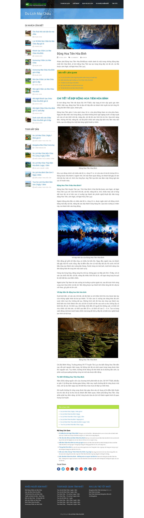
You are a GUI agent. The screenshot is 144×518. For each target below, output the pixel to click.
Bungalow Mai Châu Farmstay (43, 145)
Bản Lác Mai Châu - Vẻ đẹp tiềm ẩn (34, 498)
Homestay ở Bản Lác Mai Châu (33, 504)
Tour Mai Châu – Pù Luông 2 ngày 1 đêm (68, 494)
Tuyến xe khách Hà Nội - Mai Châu (34, 496)
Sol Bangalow (93, 496)
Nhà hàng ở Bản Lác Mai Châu (33, 490)
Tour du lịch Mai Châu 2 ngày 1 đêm (67, 490)
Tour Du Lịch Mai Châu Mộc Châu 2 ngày (71, 424)
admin (84, 57)
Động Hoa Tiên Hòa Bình (71, 53)
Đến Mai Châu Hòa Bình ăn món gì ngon (71, 442)
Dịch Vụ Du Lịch (87, 3)
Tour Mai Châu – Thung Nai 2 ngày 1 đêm (68, 504)
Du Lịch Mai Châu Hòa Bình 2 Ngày (70, 414)
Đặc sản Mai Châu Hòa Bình (32, 492)
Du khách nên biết (102, 3)
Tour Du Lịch (65, 3)
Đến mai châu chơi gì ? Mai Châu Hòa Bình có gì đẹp (75, 452)
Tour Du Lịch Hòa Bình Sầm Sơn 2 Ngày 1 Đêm (42, 183)
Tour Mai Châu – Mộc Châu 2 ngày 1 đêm (68, 500)
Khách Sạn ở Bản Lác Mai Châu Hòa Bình (42, 52)
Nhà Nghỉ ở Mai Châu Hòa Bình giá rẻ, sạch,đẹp (44, 109)
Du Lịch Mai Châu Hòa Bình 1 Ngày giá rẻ (72, 419)
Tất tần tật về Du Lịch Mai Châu (33, 494)
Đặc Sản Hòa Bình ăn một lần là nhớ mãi (71, 85)
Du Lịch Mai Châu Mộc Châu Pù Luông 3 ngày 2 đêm (43, 154)
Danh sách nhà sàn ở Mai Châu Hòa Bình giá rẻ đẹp (42, 119)
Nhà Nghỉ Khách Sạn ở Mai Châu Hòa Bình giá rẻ (42, 99)
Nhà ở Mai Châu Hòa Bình (32, 502)
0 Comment (74, 57)
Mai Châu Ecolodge (94, 492)
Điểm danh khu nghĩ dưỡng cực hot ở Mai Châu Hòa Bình (76, 80)
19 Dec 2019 (62, 57)
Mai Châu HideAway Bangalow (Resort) (100, 494)
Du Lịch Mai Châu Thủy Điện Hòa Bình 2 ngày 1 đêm (75, 422)
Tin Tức (115, 3)
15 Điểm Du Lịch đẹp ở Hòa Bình (69, 83)
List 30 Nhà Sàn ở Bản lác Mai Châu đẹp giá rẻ (43, 42)
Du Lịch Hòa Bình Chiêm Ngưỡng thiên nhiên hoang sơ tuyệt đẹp (78, 77)
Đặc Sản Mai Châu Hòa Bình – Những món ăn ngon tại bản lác (78, 456)
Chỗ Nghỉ (76, 3)
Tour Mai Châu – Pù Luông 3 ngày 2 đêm (68, 496)
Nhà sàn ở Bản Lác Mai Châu (33, 500)
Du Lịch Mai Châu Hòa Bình (76, 514)
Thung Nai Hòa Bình (65, 447)
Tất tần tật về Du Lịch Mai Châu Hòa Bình (71, 88)
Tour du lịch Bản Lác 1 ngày (64, 498)
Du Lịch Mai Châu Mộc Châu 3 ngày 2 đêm (72, 416)
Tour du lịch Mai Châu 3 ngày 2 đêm (67, 492)
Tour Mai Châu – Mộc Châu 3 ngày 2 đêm (68, 502)
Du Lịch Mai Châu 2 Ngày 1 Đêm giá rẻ (71, 411)
